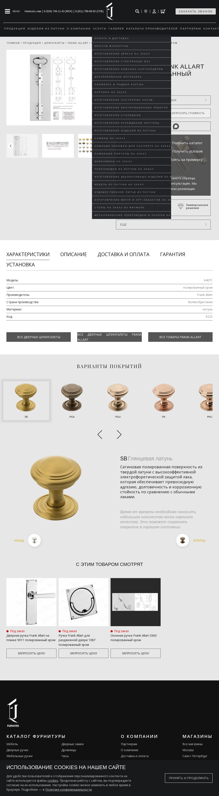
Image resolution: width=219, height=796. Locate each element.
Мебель (12, 729)
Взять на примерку (186, 159)
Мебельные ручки (19, 741)
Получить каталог (187, 143)
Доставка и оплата (123, 254)
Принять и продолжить (189, 778)
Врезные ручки (17, 753)
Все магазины (192, 729)
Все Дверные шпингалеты (38, 337)
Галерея (127, 759)
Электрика (69, 753)
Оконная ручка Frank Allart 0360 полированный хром (133, 621)
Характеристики (28, 254)
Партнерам (129, 729)
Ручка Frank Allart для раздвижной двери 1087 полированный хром (79, 624)
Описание (73, 254)
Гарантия (172, 254)
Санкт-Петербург (194, 741)
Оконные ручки (17, 747)
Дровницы (68, 735)
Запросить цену (31, 638)
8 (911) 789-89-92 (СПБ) (89, 11)
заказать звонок (196, 11)
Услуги (125, 747)
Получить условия (187, 151)
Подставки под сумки (76, 759)
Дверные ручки (17, 735)
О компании (129, 735)
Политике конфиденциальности (68, 789)
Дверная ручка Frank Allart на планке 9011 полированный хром (31, 624)
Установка (20, 264)
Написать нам (33, 11)
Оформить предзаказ (139, 113)
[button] (105, 145)
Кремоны (13, 759)
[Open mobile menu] (12, 11)
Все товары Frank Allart (180, 337)
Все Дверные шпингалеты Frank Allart (109, 336)
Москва (188, 735)
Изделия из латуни (134, 753)
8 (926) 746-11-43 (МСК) (58, 11)
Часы (65, 741)
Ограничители (71, 747)
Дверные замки (72, 729)
